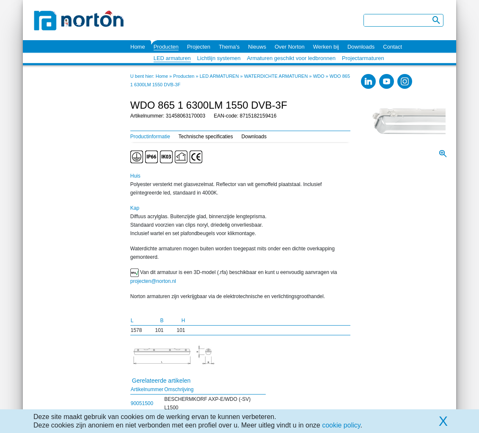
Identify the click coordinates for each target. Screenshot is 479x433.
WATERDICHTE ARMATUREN (276, 76)
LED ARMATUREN (219, 76)
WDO (319, 76)
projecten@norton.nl (153, 281)
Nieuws (257, 47)
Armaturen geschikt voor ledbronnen (291, 58)
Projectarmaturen (363, 58)
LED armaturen (172, 58)
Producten (166, 47)
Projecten (198, 47)
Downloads (360, 47)
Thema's (229, 47)
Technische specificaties (206, 137)
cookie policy (341, 425)
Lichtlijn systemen (219, 58)
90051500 (142, 403)
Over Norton (290, 47)
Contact (392, 47)
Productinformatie (150, 137)
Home (137, 47)
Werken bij (326, 47)
